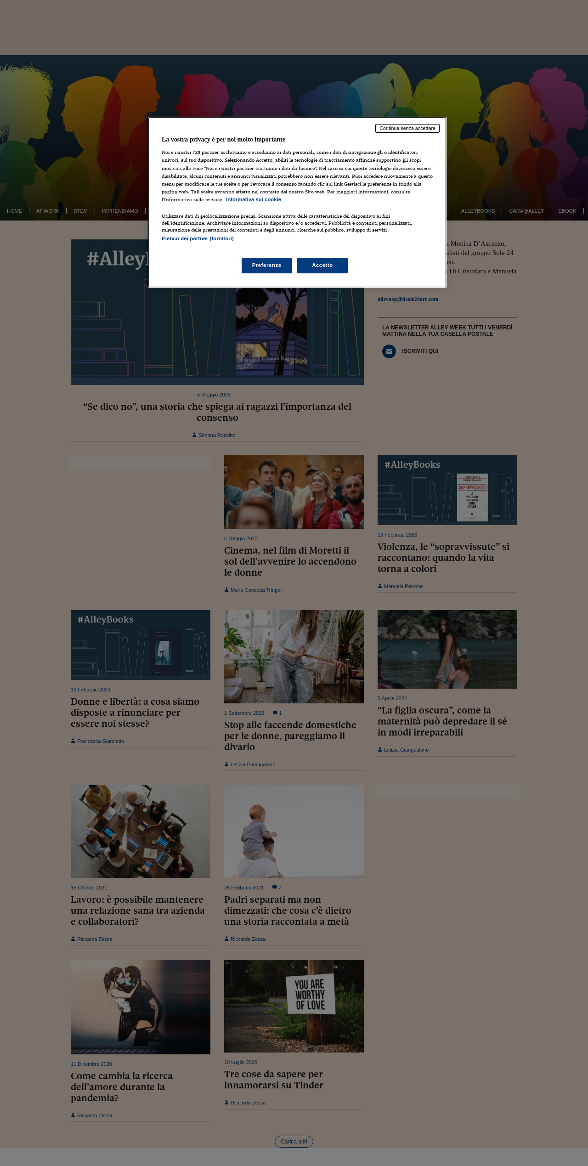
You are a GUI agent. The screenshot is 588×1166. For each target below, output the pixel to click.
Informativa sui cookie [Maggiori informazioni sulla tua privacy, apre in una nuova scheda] (253, 199)
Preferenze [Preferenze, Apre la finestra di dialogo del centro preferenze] (267, 265)
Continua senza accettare (407, 128)
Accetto (322, 265)
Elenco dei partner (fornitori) (198, 238)
